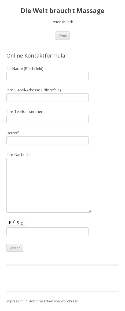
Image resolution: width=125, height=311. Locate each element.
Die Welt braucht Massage (62, 10)
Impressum (15, 301)
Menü (62, 35)
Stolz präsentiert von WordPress (53, 301)
